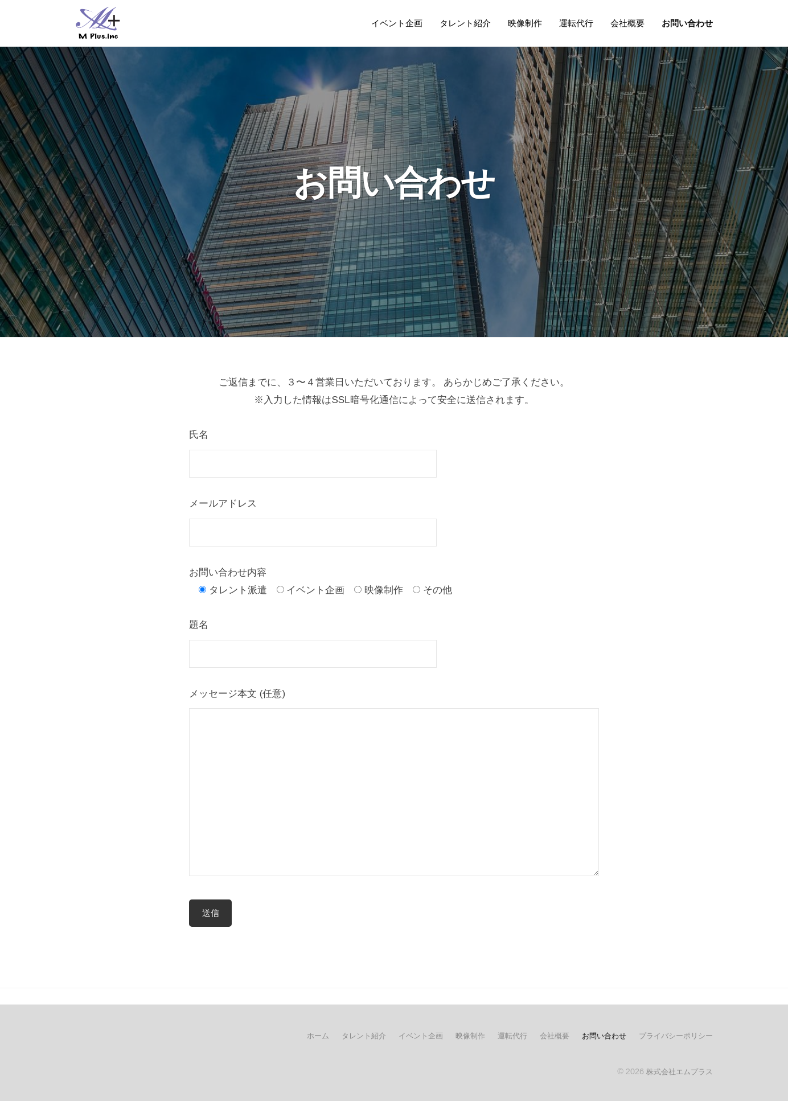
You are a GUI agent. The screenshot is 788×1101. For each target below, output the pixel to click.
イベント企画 (396, 23)
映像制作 (525, 23)
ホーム (294, 1036)
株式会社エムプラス (677, 1071)
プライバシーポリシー (673, 1036)
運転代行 (576, 23)
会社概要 (627, 23)
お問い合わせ (687, 23)
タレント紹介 (465, 23)
